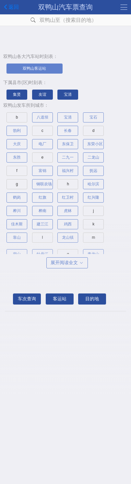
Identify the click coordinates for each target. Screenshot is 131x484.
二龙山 (93, 157)
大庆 (17, 144)
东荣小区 (95, 144)
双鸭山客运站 (34, 68)
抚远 (93, 170)
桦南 (42, 210)
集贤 (17, 94)
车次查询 (27, 298)
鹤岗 (17, 197)
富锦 (42, 170)
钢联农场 (44, 184)
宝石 (93, 117)
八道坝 (42, 117)
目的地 (92, 298)
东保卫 (68, 144)
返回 (10, 7)
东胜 (17, 157)
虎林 (68, 210)
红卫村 (68, 197)
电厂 (42, 144)
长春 (68, 130)
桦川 (17, 210)
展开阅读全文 (67, 262)
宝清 (68, 94)
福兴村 (68, 170)
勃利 (17, 130)
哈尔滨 (93, 184)
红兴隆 (93, 197)
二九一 (68, 157)
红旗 (42, 197)
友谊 (42, 94)
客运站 (59, 298)
